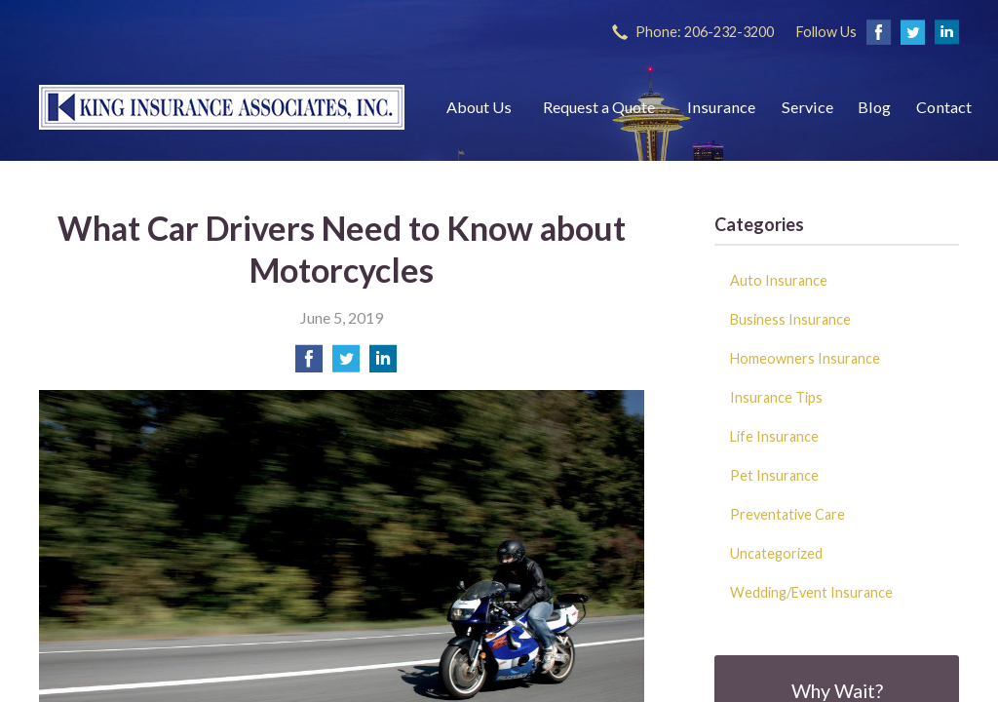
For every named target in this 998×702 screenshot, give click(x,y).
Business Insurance (790, 319)
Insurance (721, 107)
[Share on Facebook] (309, 364)
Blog (874, 107)
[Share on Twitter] (346, 364)
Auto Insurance (778, 280)
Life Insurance (774, 436)
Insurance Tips (776, 397)
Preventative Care (787, 514)
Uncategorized (776, 553)
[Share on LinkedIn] (383, 364)
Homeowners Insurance (805, 358)
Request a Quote (599, 107)
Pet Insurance (774, 475)
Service (807, 107)
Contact (944, 107)
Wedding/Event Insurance (811, 592)
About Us (479, 107)
